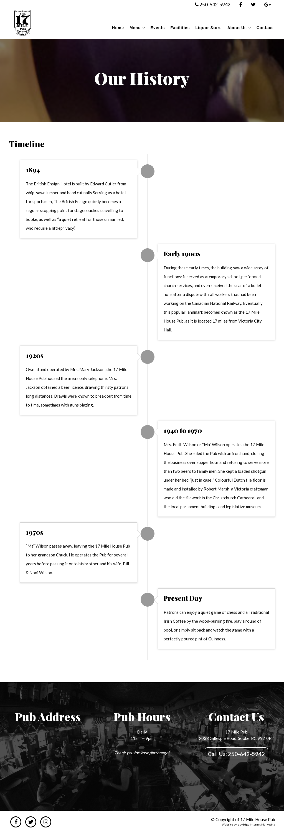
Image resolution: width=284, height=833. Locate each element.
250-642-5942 (212, 4)
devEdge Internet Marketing (256, 824)
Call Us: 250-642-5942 (236, 753)
